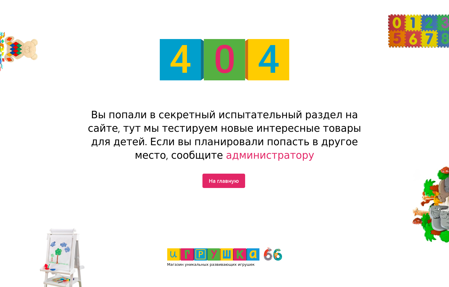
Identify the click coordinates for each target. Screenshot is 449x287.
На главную (224, 180)
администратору (270, 155)
